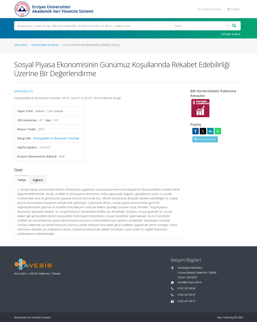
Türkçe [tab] (21, 180)
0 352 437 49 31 (186, 301)
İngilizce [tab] (38, 180)
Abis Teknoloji (225, 317)
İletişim (56, 273)
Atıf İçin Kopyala (205, 139)
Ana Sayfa (20, 45)
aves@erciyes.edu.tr (189, 282)
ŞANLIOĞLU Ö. (24, 91)
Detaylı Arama (230, 34)
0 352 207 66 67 (186, 294)
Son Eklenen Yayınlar (45, 45)
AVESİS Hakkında (39, 273)
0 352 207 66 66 (186, 288)
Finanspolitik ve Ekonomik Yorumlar (56, 138)
